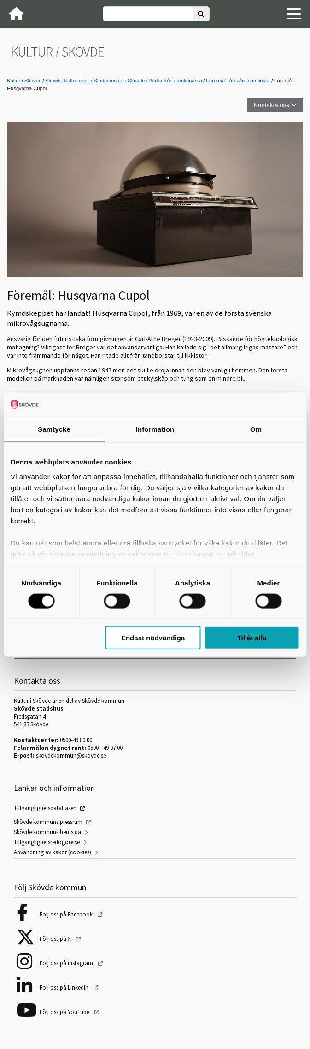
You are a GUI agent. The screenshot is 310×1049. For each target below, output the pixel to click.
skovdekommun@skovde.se (71, 755)
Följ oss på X (56, 939)
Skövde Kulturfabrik (67, 80)
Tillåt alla (252, 638)
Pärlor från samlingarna (175, 80)
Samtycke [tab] (54, 429)
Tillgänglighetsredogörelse (47, 842)
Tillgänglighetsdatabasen (45, 808)
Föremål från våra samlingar (238, 80)
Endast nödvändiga (153, 638)
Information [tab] (155, 429)
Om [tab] (256, 429)
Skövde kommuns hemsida (47, 832)
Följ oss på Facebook (67, 914)
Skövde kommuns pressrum (48, 822)
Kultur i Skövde (24, 80)
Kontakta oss (271, 105)
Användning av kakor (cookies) (52, 852)
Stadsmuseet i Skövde (119, 80)
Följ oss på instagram (67, 963)
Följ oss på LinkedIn (65, 987)
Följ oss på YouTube (65, 1012)
